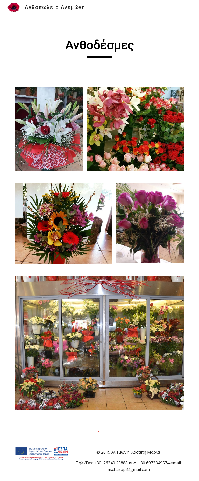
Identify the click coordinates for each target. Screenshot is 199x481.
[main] (99, 47)
